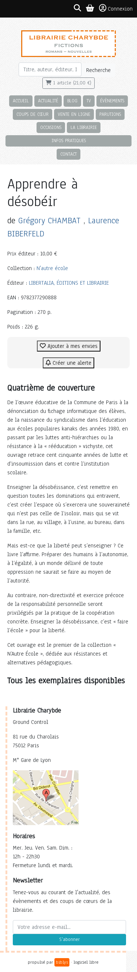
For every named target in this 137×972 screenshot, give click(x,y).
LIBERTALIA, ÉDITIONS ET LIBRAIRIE (69, 282)
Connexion (116, 8)
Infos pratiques (69, 140)
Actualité (48, 101)
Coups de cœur (32, 114)
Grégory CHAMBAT (49, 220)
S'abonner (69, 939)
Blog (72, 101)
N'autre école (52, 268)
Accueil (21, 101)
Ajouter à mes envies (69, 346)
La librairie (84, 127)
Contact (68, 154)
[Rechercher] (50, 69)
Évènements (112, 101)
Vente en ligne (74, 114)
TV (89, 101)
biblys (62, 962)
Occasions (50, 127)
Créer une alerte (68, 363)
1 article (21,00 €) (68, 83)
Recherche (98, 70)
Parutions (110, 114)
